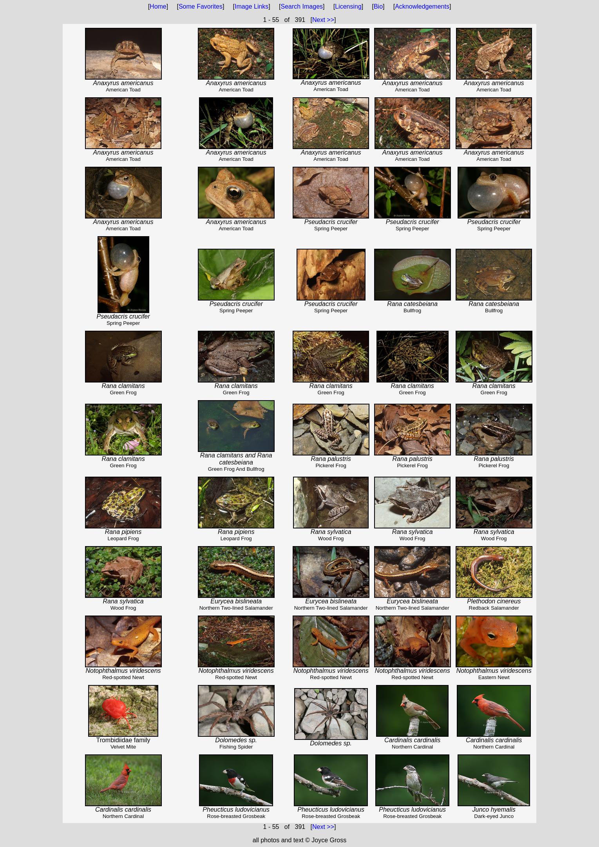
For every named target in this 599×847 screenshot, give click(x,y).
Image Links (251, 6)
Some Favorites (201, 6)
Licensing (348, 6)
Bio (378, 6)
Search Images (301, 6)
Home (158, 6)
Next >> (323, 19)
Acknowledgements (422, 6)
